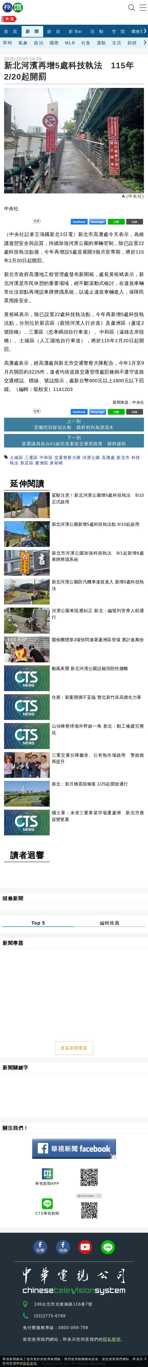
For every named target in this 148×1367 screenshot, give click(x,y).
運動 (101, 42)
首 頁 (11, 31)
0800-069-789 (73, 1327)
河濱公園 (91, 457)
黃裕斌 (56, 463)
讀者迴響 (27, 855)
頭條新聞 (13, 898)
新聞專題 (13, 943)
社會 (86, 42)
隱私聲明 (112, 1339)
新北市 (123, 457)
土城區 (16, 457)
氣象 (23, 42)
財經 (132, 42)
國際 (54, 42)
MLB (70, 42)
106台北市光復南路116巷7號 (63, 1304)
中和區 (46, 457)
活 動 (97, 31)
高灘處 (108, 457)
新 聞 (32, 31)
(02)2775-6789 (49, 1316)
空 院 (118, 31)
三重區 (31, 457)
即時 (7, 42)
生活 (117, 42)
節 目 (54, 31)
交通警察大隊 (67, 457)
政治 (38, 42)
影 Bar (75, 31)
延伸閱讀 (27, 483)
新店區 (27, 463)
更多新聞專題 (74, 1048)
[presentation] (145, 30)
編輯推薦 (110, 923)
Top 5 (38, 923)
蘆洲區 (41, 463)
